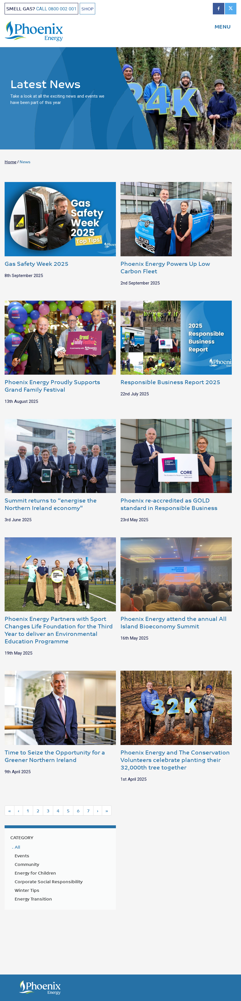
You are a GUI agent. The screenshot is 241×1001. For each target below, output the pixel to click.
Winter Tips (27, 890)
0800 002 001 (62, 9)
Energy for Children (35, 873)
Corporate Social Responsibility (49, 882)
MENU (223, 26)
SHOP (87, 9)
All (17, 847)
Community (27, 864)
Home (10, 162)
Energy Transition (33, 899)
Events (22, 856)
